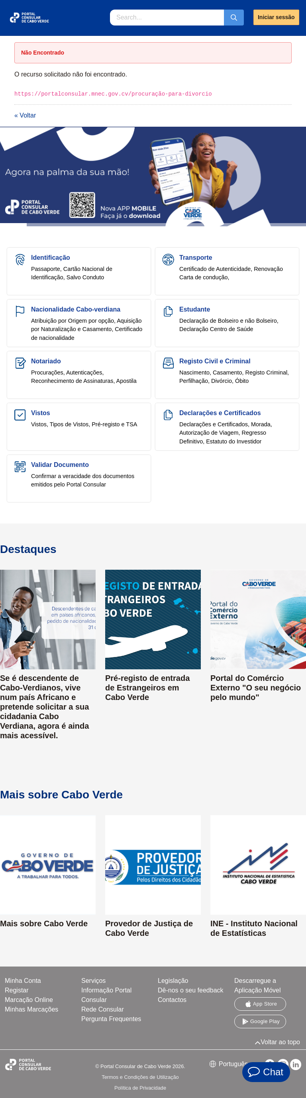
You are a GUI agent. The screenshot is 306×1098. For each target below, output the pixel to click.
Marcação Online (29, 999)
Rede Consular (102, 1009)
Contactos (172, 999)
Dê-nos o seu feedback (191, 990)
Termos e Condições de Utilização (140, 1077)
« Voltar (25, 115)
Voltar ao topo (277, 1042)
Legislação (173, 980)
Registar (17, 990)
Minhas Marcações (31, 1009)
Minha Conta (23, 980)
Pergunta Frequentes (111, 1019)
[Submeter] (234, 18)
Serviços (93, 980)
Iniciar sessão (276, 17)
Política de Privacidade (140, 1088)
